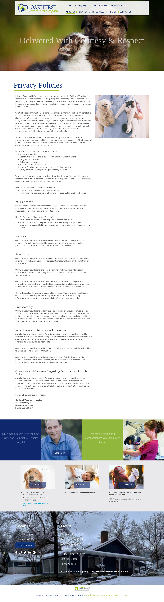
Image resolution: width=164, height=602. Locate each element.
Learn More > (37, 485)
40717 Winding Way (77, 5)
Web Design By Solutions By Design (114, 595)
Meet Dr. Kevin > (61, 453)
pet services (98, 12)
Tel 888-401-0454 (118, 5)
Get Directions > (25, 545)
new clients (84, 12)
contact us (125, 12)
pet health (111, 12)
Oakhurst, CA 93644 (98, 5)
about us (70, 12)
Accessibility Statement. (92, 595)
